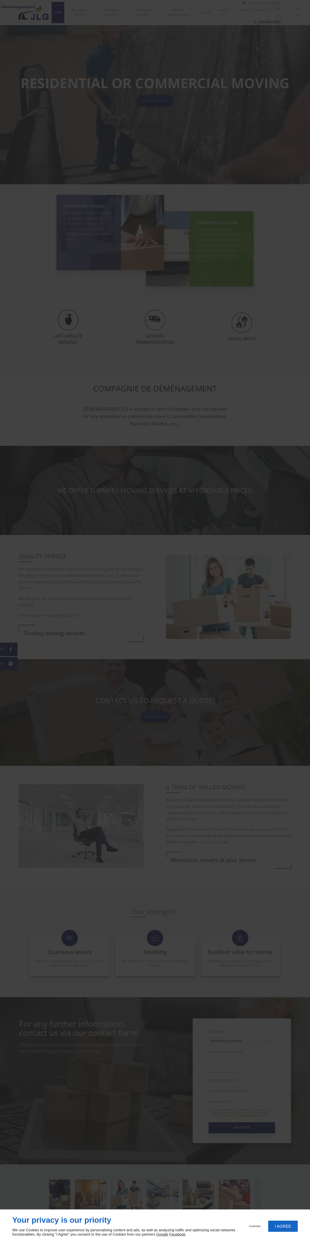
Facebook (177, 1234)
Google (162, 1234)
